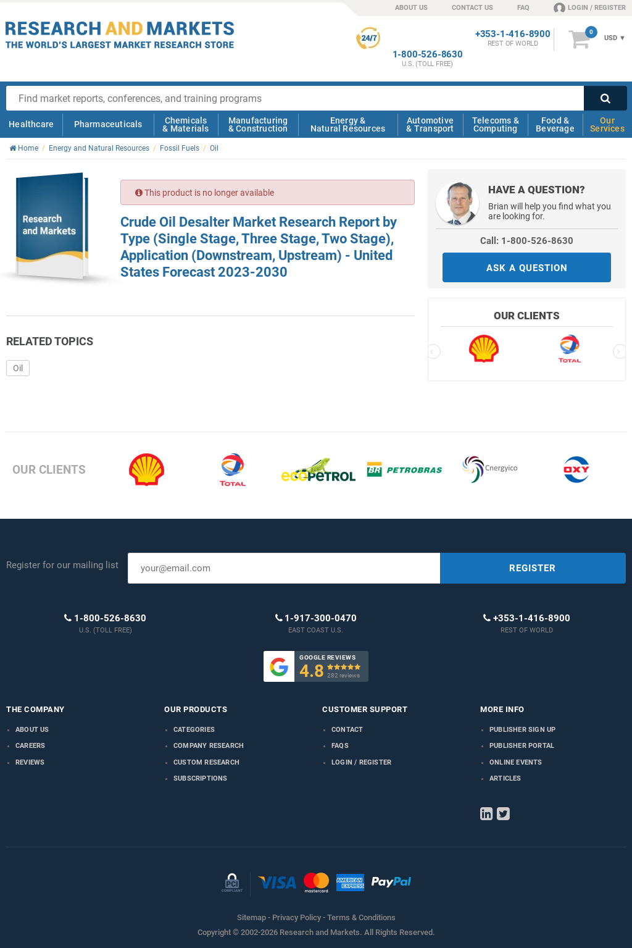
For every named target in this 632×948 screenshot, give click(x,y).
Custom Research (206, 762)
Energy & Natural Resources (347, 124)
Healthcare (31, 124)
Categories (194, 730)
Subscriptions (200, 778)
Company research (208, 746)
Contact (347, 730)
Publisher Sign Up (522, 730)
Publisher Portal (521, 746)
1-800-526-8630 (428, 54)
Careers (30, 746)
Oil (18, 368)
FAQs (340, 746)
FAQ (523, 8)
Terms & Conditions (361, 917)
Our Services (607, 124)
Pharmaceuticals (108, 124)
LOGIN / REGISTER (590, 7)
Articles (505, 778)
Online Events (516, 762)
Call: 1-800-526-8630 (526, 240)
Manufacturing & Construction (258, 124)
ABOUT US (411, 8)
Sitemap (251, 917)
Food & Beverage (555, 124)
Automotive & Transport (430, 124)
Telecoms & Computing (495, 124)
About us (32, 730)
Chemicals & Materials (185, 124)
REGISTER (532, 568)
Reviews (29, 762)
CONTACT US (472, 8)
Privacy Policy (296, 917)
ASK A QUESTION (527, 268)
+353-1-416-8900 (513, 34)
